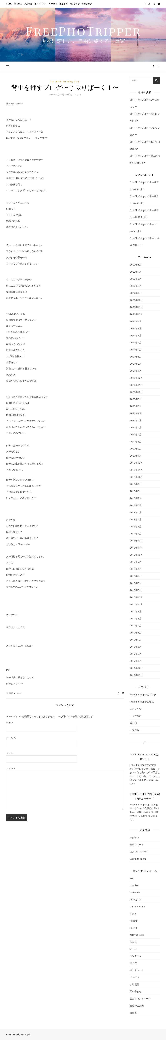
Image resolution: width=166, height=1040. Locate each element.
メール (11, 737)
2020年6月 (135, 420)
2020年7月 (135, 413)
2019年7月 (135, 498)
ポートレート (40, 3)
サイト (9, 753)
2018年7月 (135, 575)
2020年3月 (135, 441)
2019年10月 (136, 476)
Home (9, 3)
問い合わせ (75, 3)
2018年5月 (135, 590)
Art (131, 878)
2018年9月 (135, 561)
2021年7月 (135, 335)
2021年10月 (136, 314)
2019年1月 (135, 533)
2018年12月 (136, 540)
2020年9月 (135, 399)
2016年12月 (136, 667)
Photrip (53, 3)
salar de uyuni (137, 934)
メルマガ (28, 3)
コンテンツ (87, 3)
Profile (18, 3)
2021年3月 (135, 356)
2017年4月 (135, 639)
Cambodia (135, 892)
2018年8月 (135, 568)
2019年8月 (135, 491)
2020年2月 (135, 448)
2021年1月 (135, 370)
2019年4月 (135, 519)
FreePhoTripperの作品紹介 (144, 182)
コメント (10, 768)
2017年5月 (135, 632)
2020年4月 (135, 434)
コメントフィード (139, 851)
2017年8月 (135, 618)
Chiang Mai (135, 899)
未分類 (133, 722)
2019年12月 (136, 462)
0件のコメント (73, 94)
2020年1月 (135, 455)
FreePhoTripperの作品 (142, 224)
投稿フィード (137, 844)
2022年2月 (135, 285)
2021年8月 (135, 328)
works (133, 948)
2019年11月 (136, 469)
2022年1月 (135, 292)
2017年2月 (135, 653)
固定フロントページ (140, 998)
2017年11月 (136, 597)
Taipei (133, 941)
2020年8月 (135, 406)
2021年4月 (135, 349)
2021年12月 (136, 299)
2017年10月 (136, 604)
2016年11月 (136, 675)
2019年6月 (135, 505)
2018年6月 (135, 583)
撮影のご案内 (137, 1005)
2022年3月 (135, 278)
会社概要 (134, 984)
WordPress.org (138, 858)
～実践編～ (135, 729)
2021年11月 (136, 307)
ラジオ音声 (135, 715)
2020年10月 (136, 391)
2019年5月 (135, 512)
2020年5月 (135, 427)
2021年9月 (135, 321)
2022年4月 (135, 271)
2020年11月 (136, 384)
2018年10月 (136, 554)
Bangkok (134, 885)
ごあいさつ (135, 708)
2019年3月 (135, 526)
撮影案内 (64, 3)
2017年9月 (135, 611)
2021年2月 (135, 363)
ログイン (134, 837)
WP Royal (25, 1034)
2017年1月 (135, 660)
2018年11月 (136, 547)
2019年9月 (135, 483)
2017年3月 (135, 646)
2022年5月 (135, 264)
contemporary (137, 906)
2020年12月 (136, 377)
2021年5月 (135, 342)
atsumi (17, 693)
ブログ (133, 963)
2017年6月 (135, 625)
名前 (10, 722)
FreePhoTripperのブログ (65, 81)
